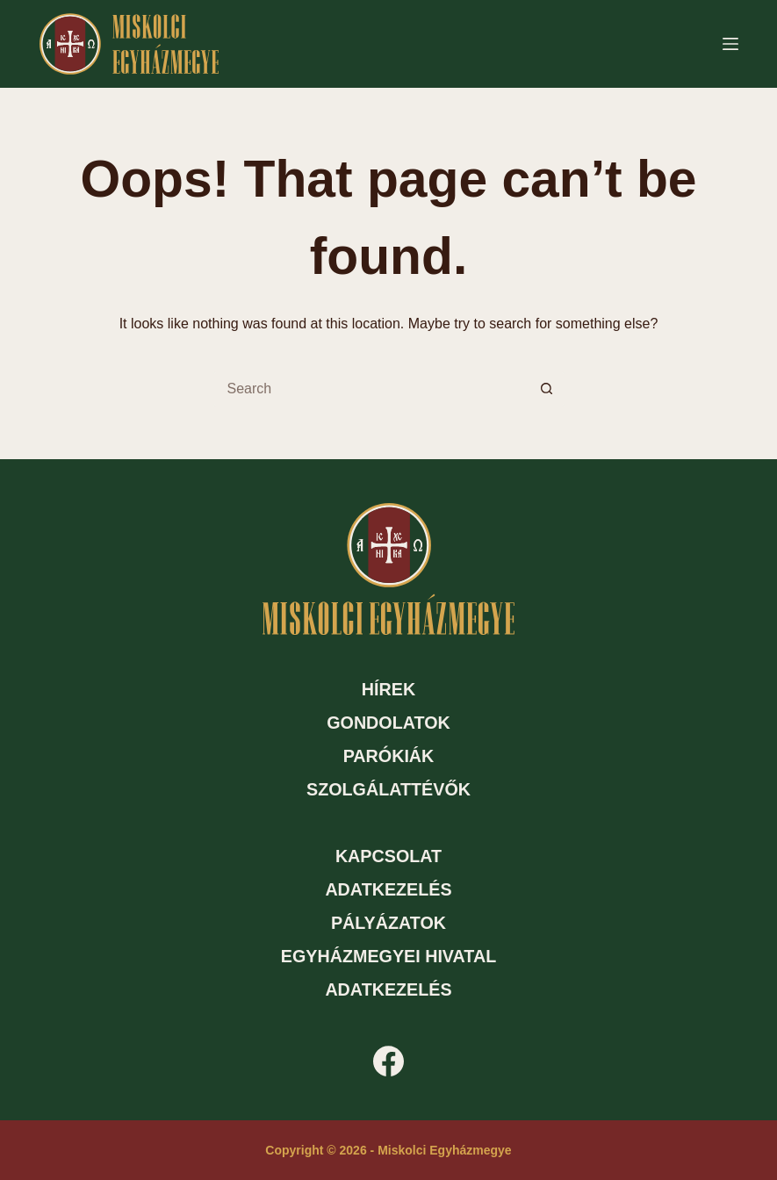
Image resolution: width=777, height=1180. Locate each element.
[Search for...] (371, 389)
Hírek (388, 689)
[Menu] (730, 44)
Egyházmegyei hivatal (388, 956)
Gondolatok (388, 722)
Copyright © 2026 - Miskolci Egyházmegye (388, 1150)
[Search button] (547, 389)
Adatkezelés (388, 889)
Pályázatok (388, 922)
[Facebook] (388, 1061)
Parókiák (389, 756)
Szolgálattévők (388, 789)
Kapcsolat (388, 856)
